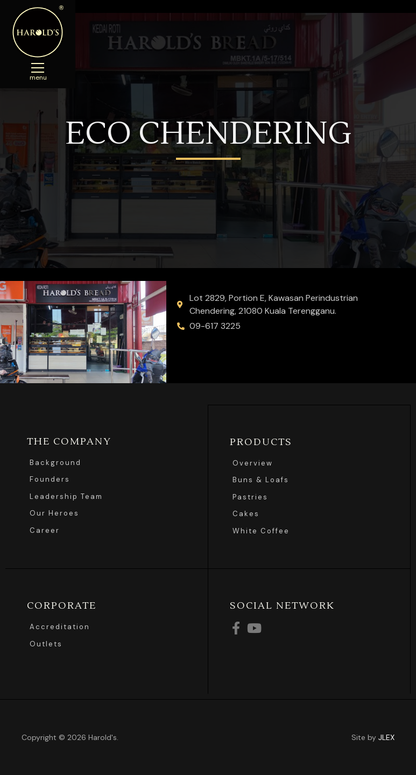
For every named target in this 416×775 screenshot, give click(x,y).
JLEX (386, 737)
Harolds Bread (38, 32)
